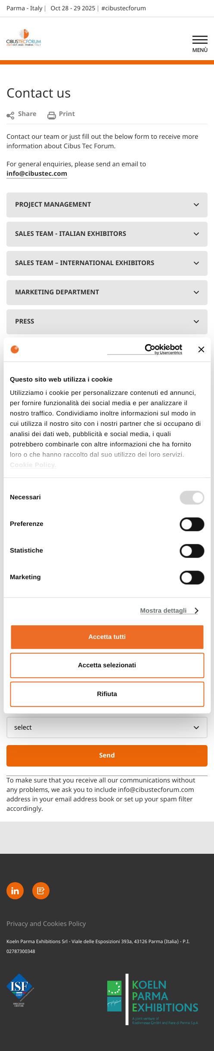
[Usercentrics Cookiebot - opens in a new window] (144, 349)
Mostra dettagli (163, 610)
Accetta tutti (107, 637)
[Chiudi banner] (201, 349)
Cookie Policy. (33, 465)
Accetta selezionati (107, 665)
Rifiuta (107, 694)
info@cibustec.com (36, 174)
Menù (200, 50)
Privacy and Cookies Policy (46, 924)
